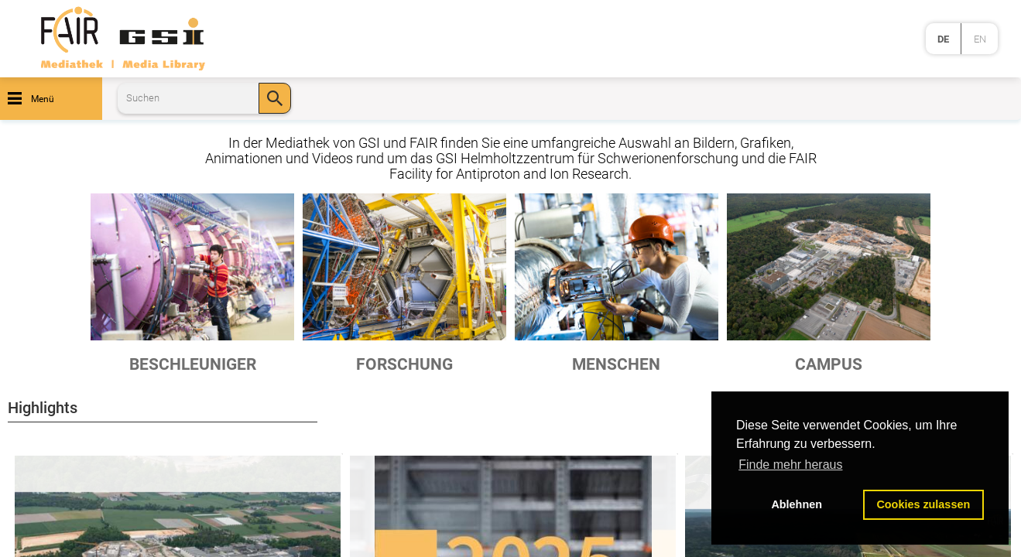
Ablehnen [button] (796, 504)
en (980, 39)
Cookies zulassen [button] (923, 504)
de (943, 39)
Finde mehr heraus (790, 464)
